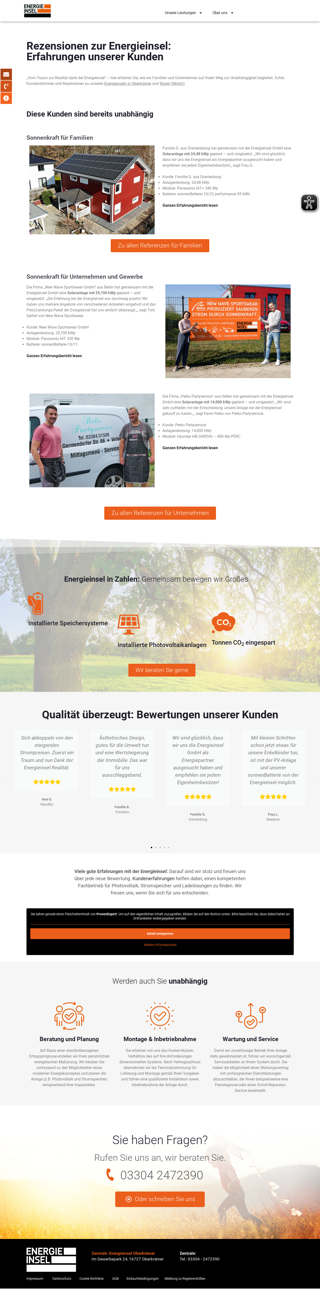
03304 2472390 (161, 1179)
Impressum (34, 1285)
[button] (7, 786)
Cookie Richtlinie (91, 1285)
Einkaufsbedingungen (142, 1285)
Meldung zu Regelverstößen (185, 1285)
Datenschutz (61, 1285)
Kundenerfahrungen (153, 882)
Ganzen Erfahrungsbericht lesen (190, 205)
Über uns (224, 13)
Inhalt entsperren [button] (160, 937)
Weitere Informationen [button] (160, 948)
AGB (115, 1285)
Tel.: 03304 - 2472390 (200, 1265)
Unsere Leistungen (184, 13)
